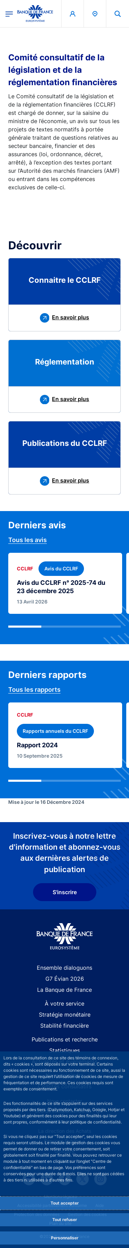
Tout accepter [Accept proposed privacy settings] (65, 1203)
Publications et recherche (65, 1039)
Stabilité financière (64, 1025)
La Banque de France (64, 989)
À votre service (64, 1003)
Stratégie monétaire (64, 1014)
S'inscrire (65, 892)
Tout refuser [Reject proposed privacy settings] (64, 1219)
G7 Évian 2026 (64, 978)
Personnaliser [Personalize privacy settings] (64, 1237)
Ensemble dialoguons (64, 967)
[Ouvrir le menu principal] (9, 13)
